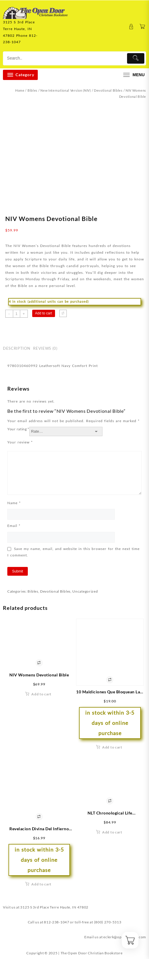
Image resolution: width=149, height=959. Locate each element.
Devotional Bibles (108, 90)
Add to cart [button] (41, 694)
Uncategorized (85, 591)
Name (14, 503)
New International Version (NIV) (65, 90)
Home (20, 90)
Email (13, 525)
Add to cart (43, 313)
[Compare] (63, 313)
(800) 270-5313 (107, 922)
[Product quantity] (16, 313)
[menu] (133, 75)
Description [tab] (16, 348)
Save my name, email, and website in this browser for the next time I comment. (73, 551)
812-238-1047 (56, 922)
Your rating (18, 429)
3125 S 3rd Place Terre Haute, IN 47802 (54, 907)
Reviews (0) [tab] (45, 348)
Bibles (32, 90)
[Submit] (136, 58)
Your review (20, 442)
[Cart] (142, 26)
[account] (131, 26)
